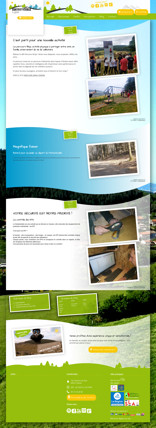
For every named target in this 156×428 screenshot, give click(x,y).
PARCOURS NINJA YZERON (34, 75)
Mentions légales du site (120, 424)
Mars (57, 314)
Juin (57, 316)
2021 (57, 305)
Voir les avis (117, 386)
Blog (100, 16)
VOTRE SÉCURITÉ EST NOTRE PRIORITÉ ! (44, 215)
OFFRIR (141, 12)
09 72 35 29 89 (77, 397)
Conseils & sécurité (139, 290)
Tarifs (75, 16)
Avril (57, 310)
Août (76, 309)
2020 (67, 304)
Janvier (58, 312)
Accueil (49, 16)
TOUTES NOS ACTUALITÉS (27, 311)
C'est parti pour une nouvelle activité (40, 40)
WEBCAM (25, 17)
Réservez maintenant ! (103, 354)
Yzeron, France (26, 27)
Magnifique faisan (26, 147)
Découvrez (62, 16)
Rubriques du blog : (25, 301)
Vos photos (88, 16)
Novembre (68, 307)
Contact (110, 16)
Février (58, 308)
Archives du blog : (67, 301)
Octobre (68, 309)
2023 (76, 303)
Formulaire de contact (81, 403)
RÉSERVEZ (125, 12)
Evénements (141, 121)
